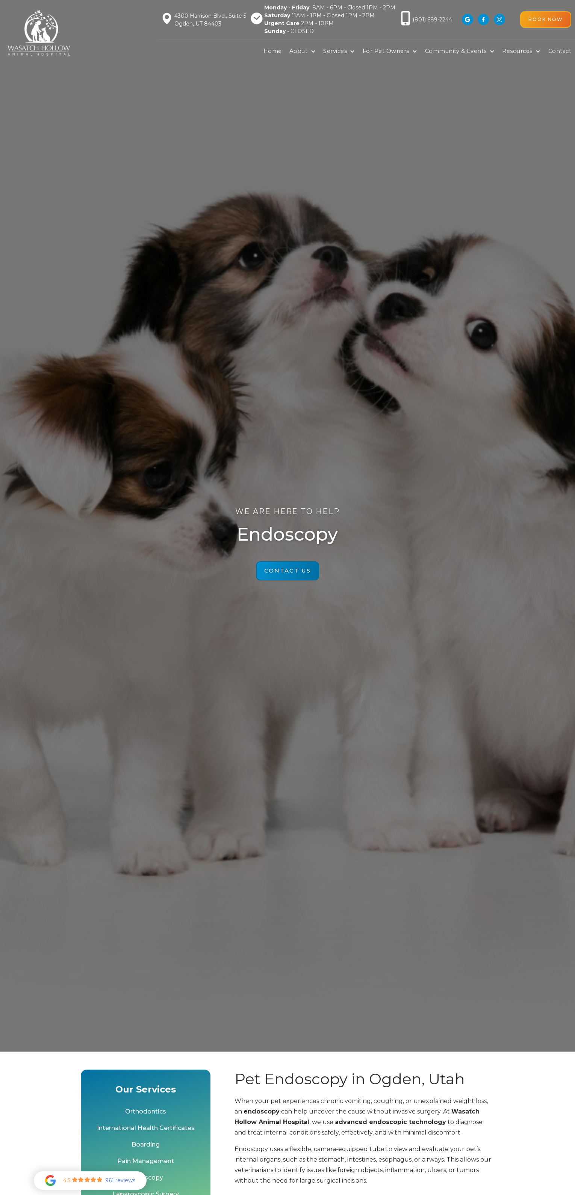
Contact (560, 51)
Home (272, 51)
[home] (39, 33)
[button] (302, 51)
